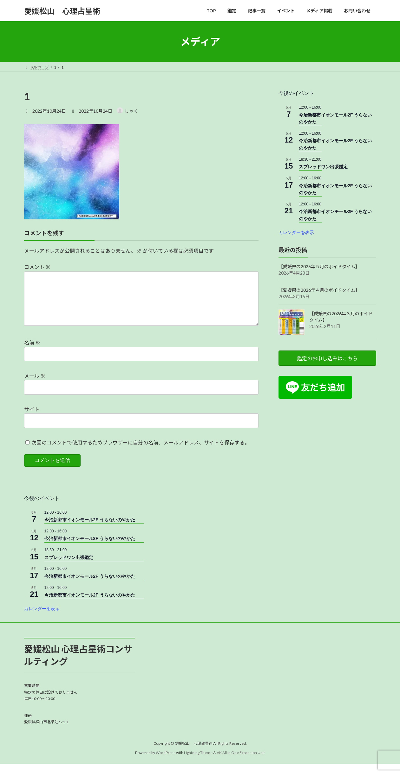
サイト (31, 419)
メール (34, 386)
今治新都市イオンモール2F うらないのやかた (89, 529)
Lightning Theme (198, 762)
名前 (32, 353)
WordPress (165, 762)
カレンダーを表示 (296, 232)
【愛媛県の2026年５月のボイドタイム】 (319, 266)
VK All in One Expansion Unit (241, 762)
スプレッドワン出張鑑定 (323, 167)
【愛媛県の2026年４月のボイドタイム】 (319, 290)
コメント (37, 267)
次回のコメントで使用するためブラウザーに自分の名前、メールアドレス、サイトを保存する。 (140, 452)
